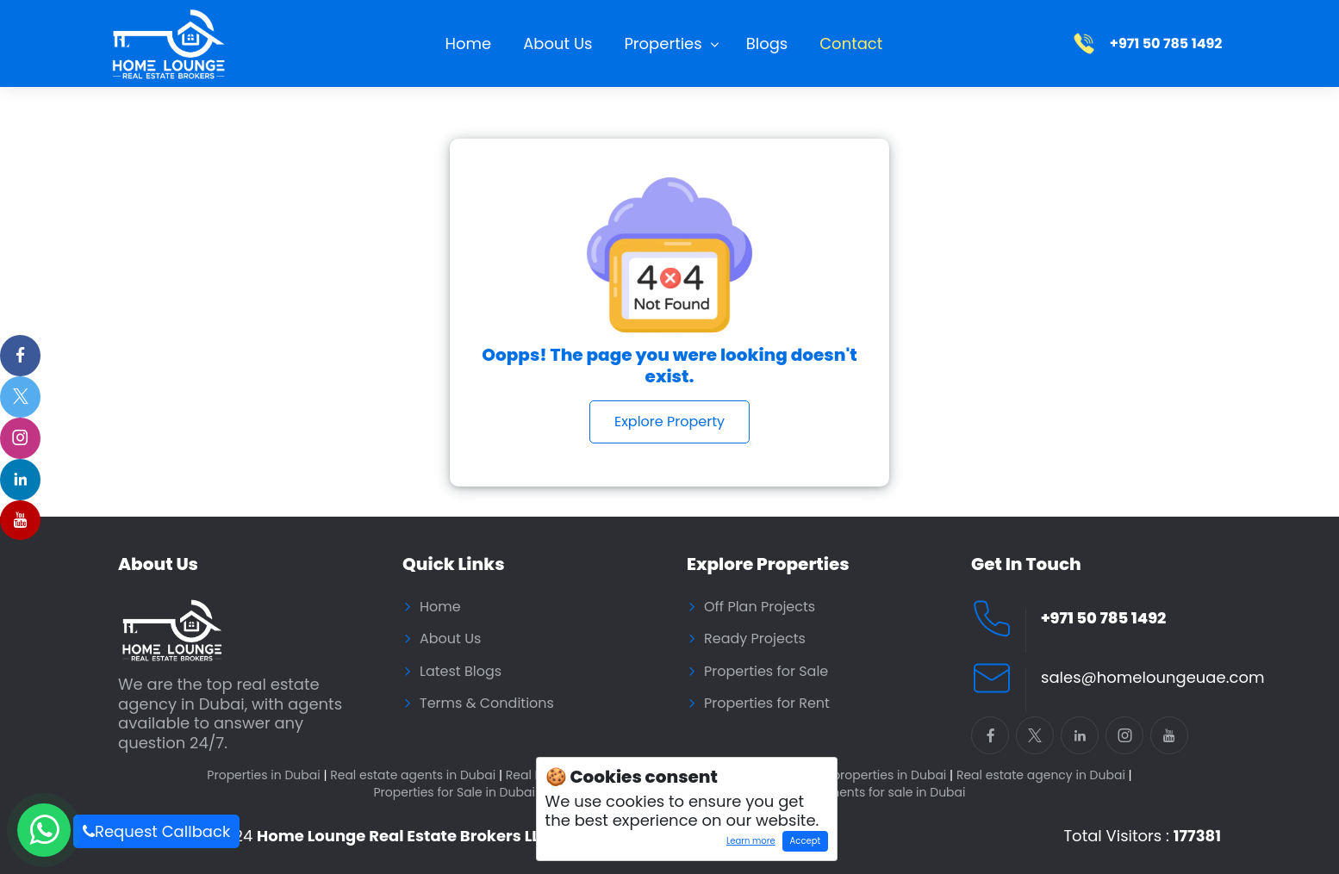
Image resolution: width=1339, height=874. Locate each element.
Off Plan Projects (759, 607)
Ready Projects (755, 638)
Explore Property (669, 421)
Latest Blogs (460, 671)
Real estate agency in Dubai (1044, 775)
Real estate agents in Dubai (416, 775)
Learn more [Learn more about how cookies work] (747, 843)
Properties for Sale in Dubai (457, 792)
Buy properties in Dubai (880, 775)
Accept (805, 840)
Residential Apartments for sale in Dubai (845, 792)
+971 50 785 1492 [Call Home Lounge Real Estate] (1103, 619)
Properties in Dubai (267, 775)
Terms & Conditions (487, 703)
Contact (850, 43)
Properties (662, 43)
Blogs (767, 43)
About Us (557, 43)
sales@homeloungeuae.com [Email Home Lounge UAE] (1152, 678)
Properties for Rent (767, 703)
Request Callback (156, 831)
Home (468, 43)
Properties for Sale (766, 671)
